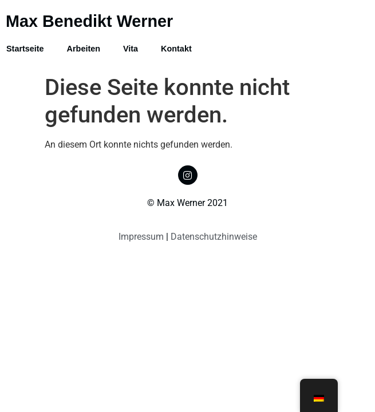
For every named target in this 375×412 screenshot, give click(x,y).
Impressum (141, 236)
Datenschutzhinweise (214, 236)
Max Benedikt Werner (89, 21)
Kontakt (176, 48)
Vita (130, 48)
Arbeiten (83, 48)
